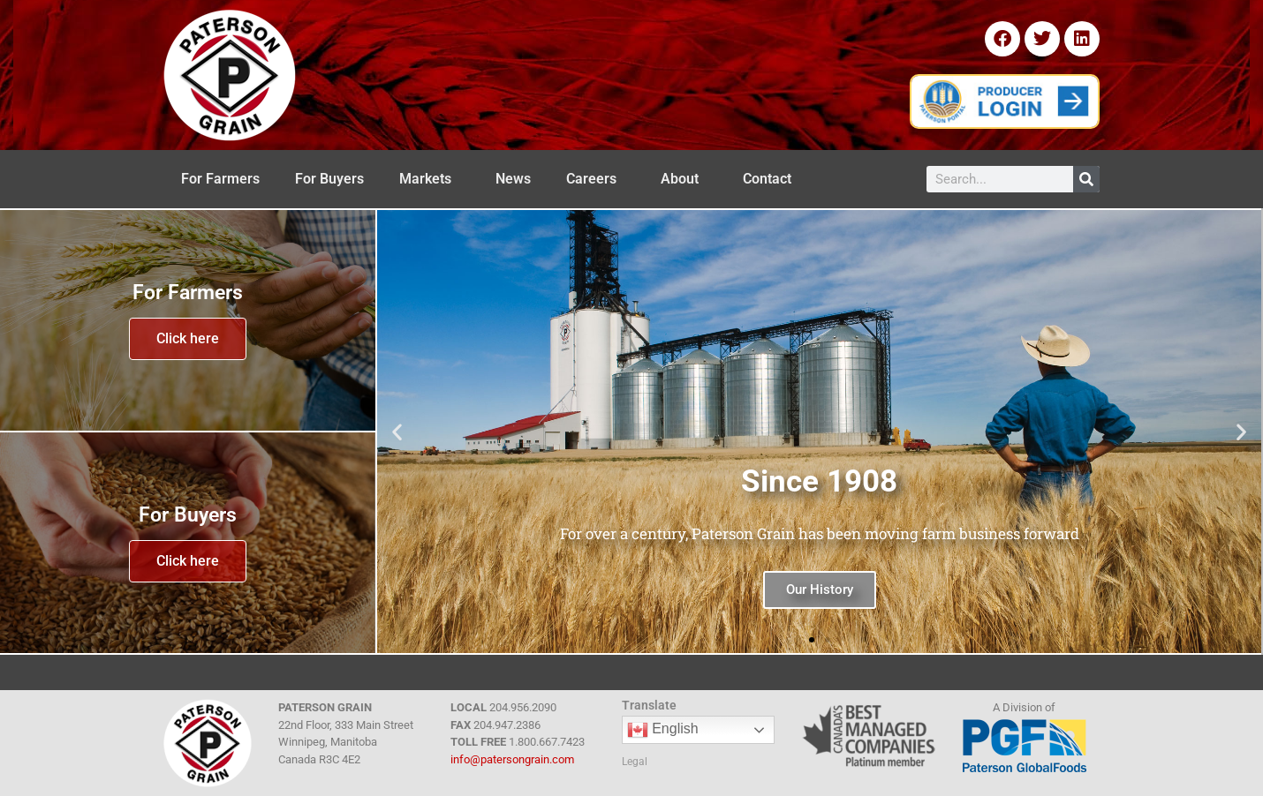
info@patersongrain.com (512, 759)
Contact (771, 179)
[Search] (1086, 179)
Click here (187, 338)
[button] (397, 432)
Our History (819, 589)
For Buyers (329, 178)
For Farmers (220, 178)
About (684, 179)
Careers (595, 179)
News (513, 178)
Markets (429, 179)
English (663, 729)
